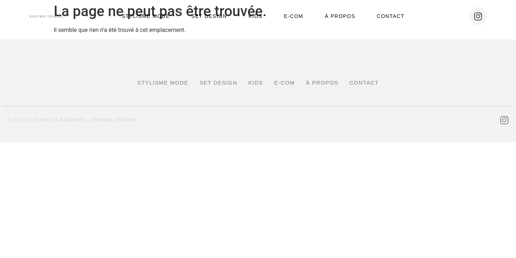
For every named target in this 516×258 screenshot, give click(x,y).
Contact (391, 16)
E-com (293, 16)
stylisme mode (145, 16)
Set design (209, 16)
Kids (256, 16)
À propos (340, 16)
